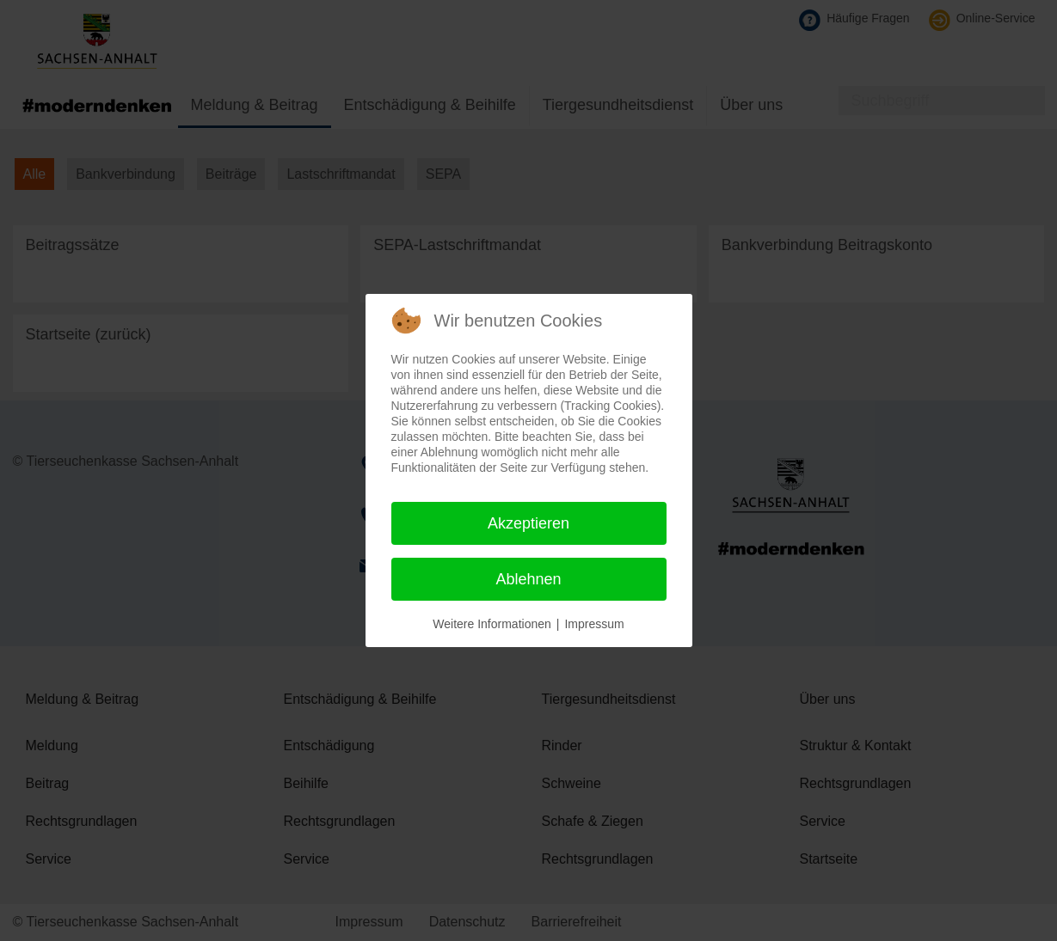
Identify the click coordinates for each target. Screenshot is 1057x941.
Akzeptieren (528, 523)
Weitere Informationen (491, 624)
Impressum (594, 624)
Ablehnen (528, 579)
